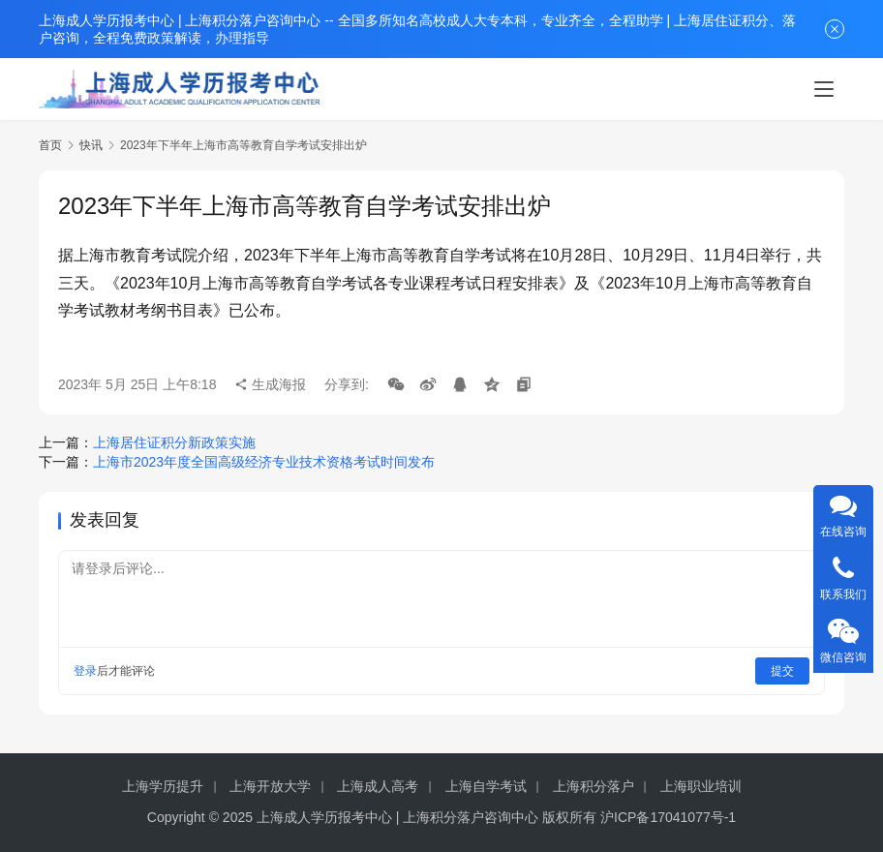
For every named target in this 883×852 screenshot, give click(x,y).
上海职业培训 (701, 786)
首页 (50, 145)
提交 (782, 671)
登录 (85, 671)
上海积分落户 (593, 786)
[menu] (824, 89)
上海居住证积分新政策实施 (174, 442)
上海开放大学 (270, 786)
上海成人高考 (377, 786)
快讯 (91, 145)
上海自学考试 (486, 786)
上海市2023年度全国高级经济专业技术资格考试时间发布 (264, 462)
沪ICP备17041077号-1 (668, 817)
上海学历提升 (162, 786)
